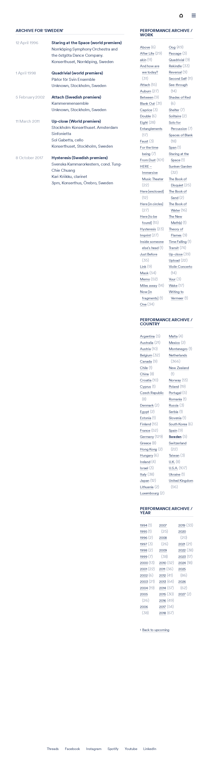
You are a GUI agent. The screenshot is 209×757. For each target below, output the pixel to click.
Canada (147, 402)
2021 (182, 622)
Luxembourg (151, 546)
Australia (148, 383)
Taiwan (175, 508)
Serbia (174, 458)
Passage (176, 62)
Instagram (93, 748)
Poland (175, 433)
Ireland (146, 514)
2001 (144, 634)
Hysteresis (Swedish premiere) (80, 160)
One (172, 50)
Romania (176, 445)
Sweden (176, 489)
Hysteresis (149, 244)
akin (143, 62)
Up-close (177, 288)
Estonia (146, 458)
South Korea (179, 470)
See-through (180, 100)
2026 (183, 684)
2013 (163, 647)
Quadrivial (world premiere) (77, 76)
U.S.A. (174, 521)
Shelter (175, 125)
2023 (182, 647)
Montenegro (180, 389)
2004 (144, 666)
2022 (182, 634)
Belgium (147, 395)
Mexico (175, 383)
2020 (183, 609)
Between (148, 100)
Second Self (179, 87)
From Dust (149, 162)
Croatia (146, 420)
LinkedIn (155, 748)
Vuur (173, 319)
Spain (174, 483)
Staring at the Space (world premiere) (87, 45)
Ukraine (175, 527)
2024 (183, 659)
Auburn (146, 94)
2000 (144, 622)
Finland (146, 464)
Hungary (147, 508)
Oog (172, 56)
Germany (148, 477)
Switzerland (179, 496)
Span (173, 169)
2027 (182, 697)
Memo (146, 313)
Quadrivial (178, 68)
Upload (175, 294)
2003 (144, 653)
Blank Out (148, 106)
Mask (145, 307)
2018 (182, 584)
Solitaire (176, 131)
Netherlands (180, 402)
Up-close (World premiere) (76, 124)
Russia (174, 452)
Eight (144, 125)
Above (146, 50)
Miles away (150, 319)
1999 (144, 616)
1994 (144, 584)
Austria (146, 389)
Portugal (176, 439)
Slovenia (176, 464)
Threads (47, 748)
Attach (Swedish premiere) (76, 100)
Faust (144, 144)
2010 (163, 609)
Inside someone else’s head (151, 269)
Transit (175, 282)
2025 (182, 672)
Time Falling (179, 269)
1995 (144, 590)
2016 (163, 684)
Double (146, 118)
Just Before (150, 288)
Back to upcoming (158, 726)
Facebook (69, 748)
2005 (144, 678)
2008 (163, 584)
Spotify (114, 748)
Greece (146, 489)
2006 (144, 691)
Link (143, 301)
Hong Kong (150, 496)
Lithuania (148, 539)
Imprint (146, 257)
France (146, 470)
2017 (163, 697)
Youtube (134, 748)
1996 (144, 597)
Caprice (147, 112)
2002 (144, 647)
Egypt (145, 452)
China (145, 414)
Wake (174, 325)
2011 (163, 622)
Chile (144, 408)
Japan (145, 533)
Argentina (148, 376)
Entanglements (153, 131)
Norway (176, 426)
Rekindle (176, 75)
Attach (146, 87)
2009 (164, 597)
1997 (144, 603)
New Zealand (181, 414)
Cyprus (146, 426)
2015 (163, 672)
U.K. (172, 514)
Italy (143, 527)
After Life (148, 56)
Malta (174, 376)
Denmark (148, 445)
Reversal (176, 81)
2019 (182, 597)
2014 (163, 659)
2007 (144, 703)
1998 (144, 609)
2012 (163, 634)
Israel (145, 521)
